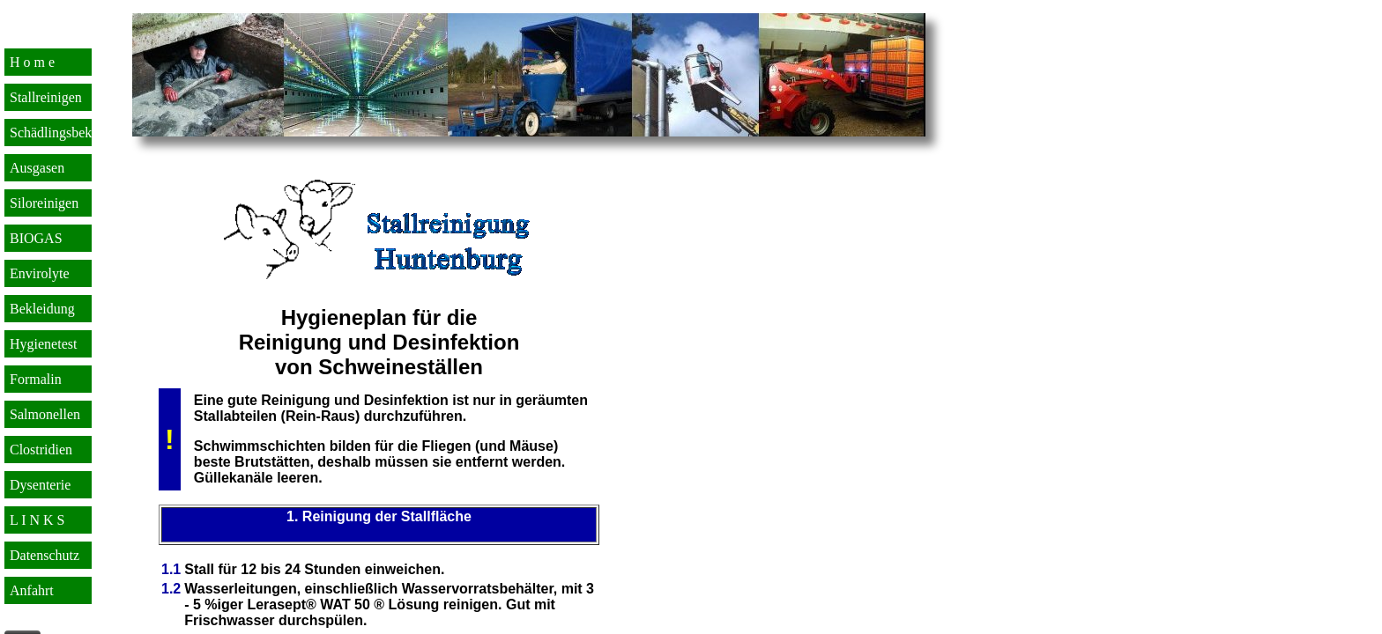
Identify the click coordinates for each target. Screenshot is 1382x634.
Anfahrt (32, 590)
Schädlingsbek (51, 132)
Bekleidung (42, 308)
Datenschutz (44, 555)
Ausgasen (37, 167)
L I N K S (37, 519)
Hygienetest (43, 343)
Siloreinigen (44, 202)
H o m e (32, 62)
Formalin (36, 379)
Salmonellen (45, 414)
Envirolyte (40, 273)
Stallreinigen (46, 97)
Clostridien (41, 449)
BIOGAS (36, 238)
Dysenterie (40, 484)
